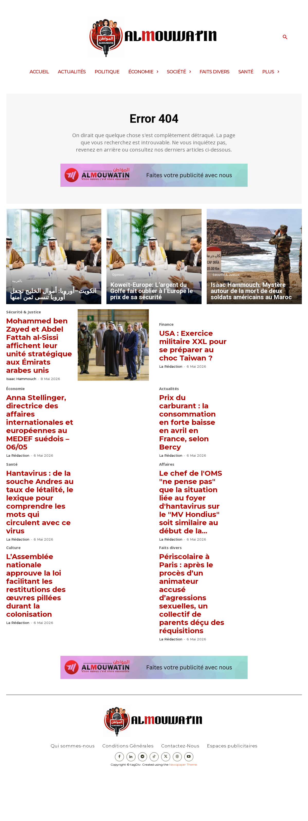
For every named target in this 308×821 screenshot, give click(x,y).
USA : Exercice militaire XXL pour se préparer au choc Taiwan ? (189, 347)
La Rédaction (170, 373)
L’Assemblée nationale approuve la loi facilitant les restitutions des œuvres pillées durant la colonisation (39, 626)
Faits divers (170, 588)
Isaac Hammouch (21, 397)
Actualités (169, 406)
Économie (15, 405)
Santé (11, 489)
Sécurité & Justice (226, 277)
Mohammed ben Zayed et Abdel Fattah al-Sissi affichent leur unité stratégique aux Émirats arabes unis (39, 355)
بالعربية (17, 283)
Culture (13, 588)
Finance (166, 323)
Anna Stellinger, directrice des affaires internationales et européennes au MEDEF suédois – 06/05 (39, 442)
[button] (285, 37)
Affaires (166, 489)
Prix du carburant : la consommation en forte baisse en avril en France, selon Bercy (191, 439)
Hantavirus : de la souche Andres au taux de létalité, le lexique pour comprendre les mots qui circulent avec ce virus (39, 530)
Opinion (118, 277)
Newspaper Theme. (183, 814)
